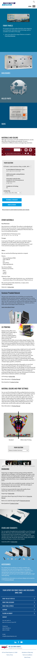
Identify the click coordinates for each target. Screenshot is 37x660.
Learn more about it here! (8, 307)
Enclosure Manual (9, 579)
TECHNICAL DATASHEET (12, 200)
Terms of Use (9, 655)
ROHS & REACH (12, 205)
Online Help (11, 287)
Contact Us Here (14, 382)
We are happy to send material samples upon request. (15, 209)
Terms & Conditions (27, 655)
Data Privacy (27, 657)
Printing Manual (16, 379)
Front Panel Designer (10, 36)
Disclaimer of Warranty (27, 652)
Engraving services (25, 500)
